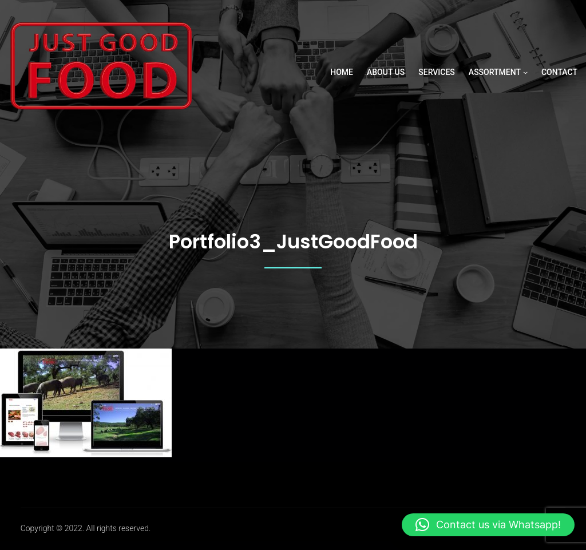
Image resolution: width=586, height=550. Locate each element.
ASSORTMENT (495, 72)
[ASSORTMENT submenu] (525, 72)
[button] (488, 524)
